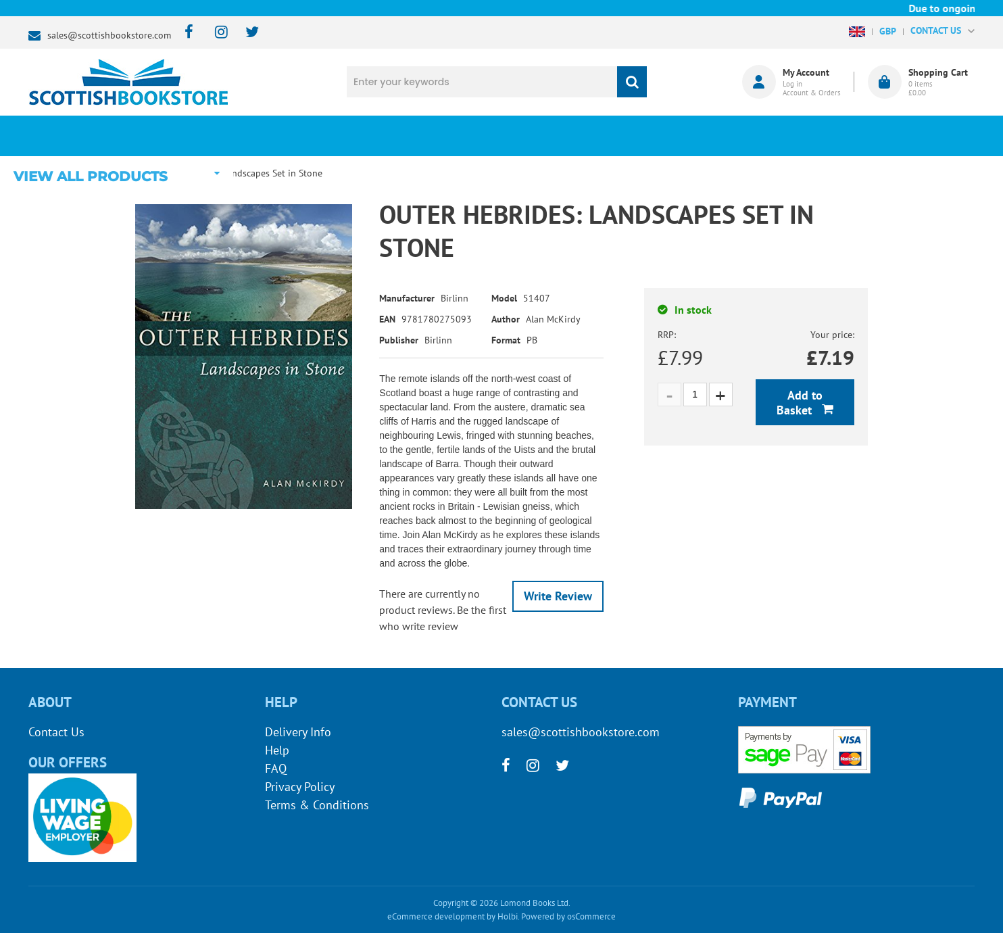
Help (277, 750)
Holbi (507, 916)
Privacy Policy (300, 786)
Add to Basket (800, 402)
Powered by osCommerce (568, 916)
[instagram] (215, 33)
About (728, 136)
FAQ (276, 768)
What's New (400, 136)
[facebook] (185, 33)
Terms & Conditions (317, 805)
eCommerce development (436, 916)
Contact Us (56, 732)
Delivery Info (298, 732)
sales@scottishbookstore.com (109, 35)
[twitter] (246, 33)
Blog (565, 136)
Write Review (558, 596)
